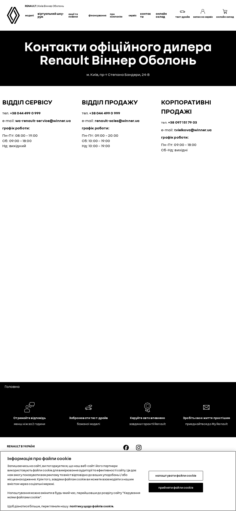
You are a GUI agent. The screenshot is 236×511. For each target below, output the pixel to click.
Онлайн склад (161, 15)
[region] (118, 481)
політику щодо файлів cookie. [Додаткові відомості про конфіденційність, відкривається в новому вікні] (92, 506)
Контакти (145, 15)
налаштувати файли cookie (175, 475)
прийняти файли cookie (175, 487)
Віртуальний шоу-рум (51, 15)
